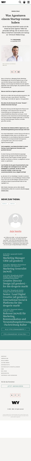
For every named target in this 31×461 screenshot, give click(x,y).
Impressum (4, 358)
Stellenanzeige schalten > (15, 334)
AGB (2, 369)
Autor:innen (5, 362)
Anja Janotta (16, 39)
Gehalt (4, 203)
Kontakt (4, 356)
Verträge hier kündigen (9, 375)
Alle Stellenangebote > (15, 329)
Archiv (12, 203)
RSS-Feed (4, 371)
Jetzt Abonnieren (15, 386)
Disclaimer (4, 360)
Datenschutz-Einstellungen (10, 366)
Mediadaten (5, 373)
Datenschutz (5, 364)
